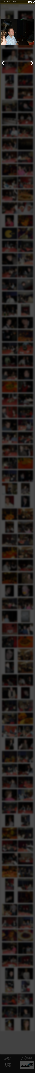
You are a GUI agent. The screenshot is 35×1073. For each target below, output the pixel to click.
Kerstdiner (20, 1)
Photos (5, 1)
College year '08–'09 (12, 1)
